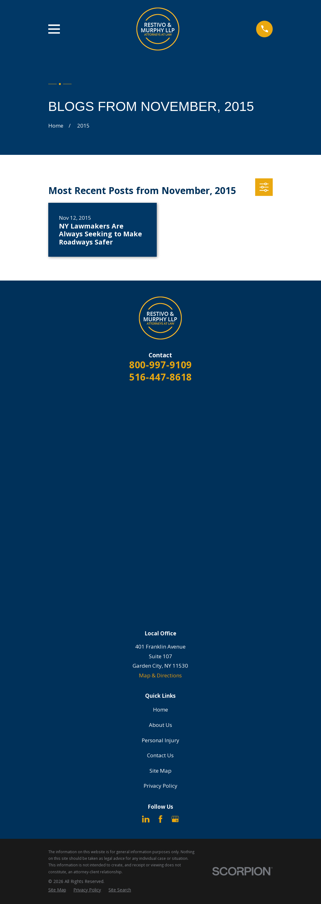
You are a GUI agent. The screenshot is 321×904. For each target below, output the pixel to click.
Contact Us (160, 755)
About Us (160, 724)
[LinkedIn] (146, 819)
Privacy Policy (160, 785)
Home (160, 709)
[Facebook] (160, 819)
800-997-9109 (160, 365)
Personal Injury (160, 740)
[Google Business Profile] (175, 819)
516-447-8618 (160, 377)
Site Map (160, 770)
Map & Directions (160, 675)
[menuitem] (57, 890)
